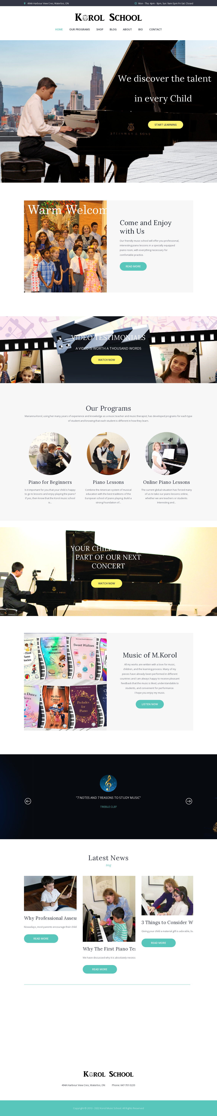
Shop (99, 29)
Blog (113, 29)
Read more (133, 266)
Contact (155, 29)
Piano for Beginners (50, 482)
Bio (140, 29)
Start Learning (166, 124)
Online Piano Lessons (166, 482)
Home (59, 29)
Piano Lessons (108, 482)
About (127, 29)
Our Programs (79, 29)
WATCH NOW (106, 360)
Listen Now (150, 704)
